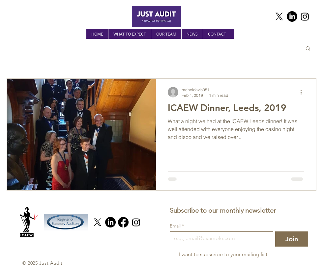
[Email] (219, 238)
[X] (279, 16)
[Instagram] (305, 16)
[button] (308, 48)
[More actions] (303, 92)
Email (177, 226)
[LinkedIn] (292, 16)
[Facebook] (123, 222)
